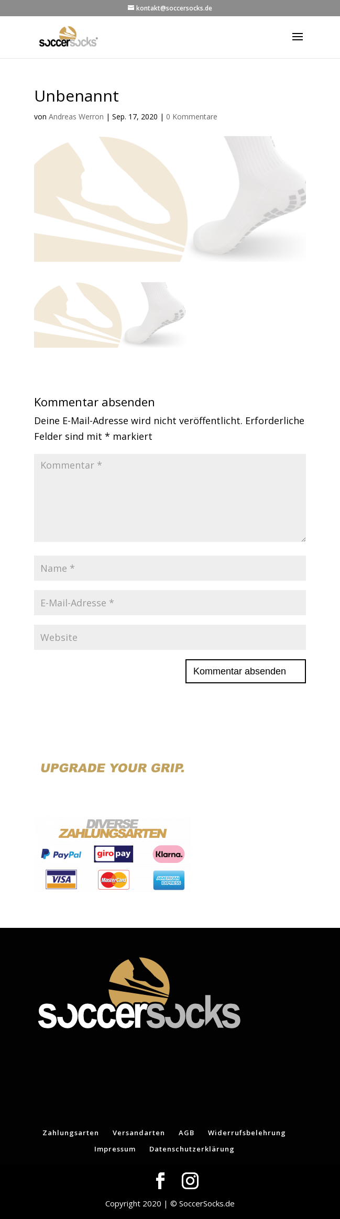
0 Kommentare (191, 116)
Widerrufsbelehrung (247, 1132)
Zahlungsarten (70, 1132)
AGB (186, 1132)
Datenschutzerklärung (192, 1149)
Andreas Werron (76, 116)
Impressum (115, 1149)
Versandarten (139, 1132)
